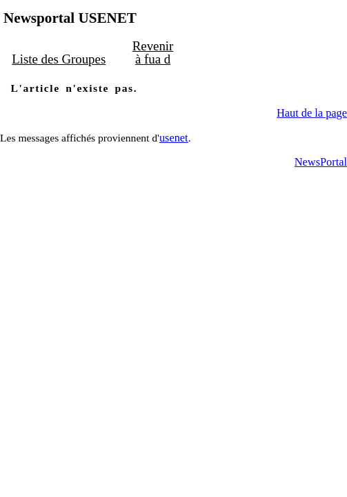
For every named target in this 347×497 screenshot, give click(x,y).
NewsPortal (321, 161)
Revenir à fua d (148, 52)
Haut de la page (312, 112)
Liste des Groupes (57, 59)
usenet (173, 136)
